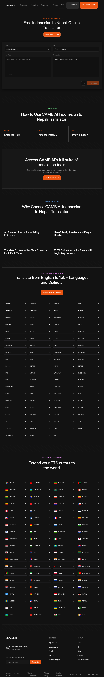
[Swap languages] (83, 83)
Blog (79, 643)
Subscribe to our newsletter (15, 657)
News (79, 647)
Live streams (53, 647)
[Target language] (76, 49)
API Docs (52, 655)
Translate (93, 83)
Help (79, 651)
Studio (51, 651)
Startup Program (54, 660)
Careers (80, 655)
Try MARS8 (53, 643)
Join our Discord (83, 660)
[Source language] (28, 49)
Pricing (55, 5)
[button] (24, 5)
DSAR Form (74, 674)
